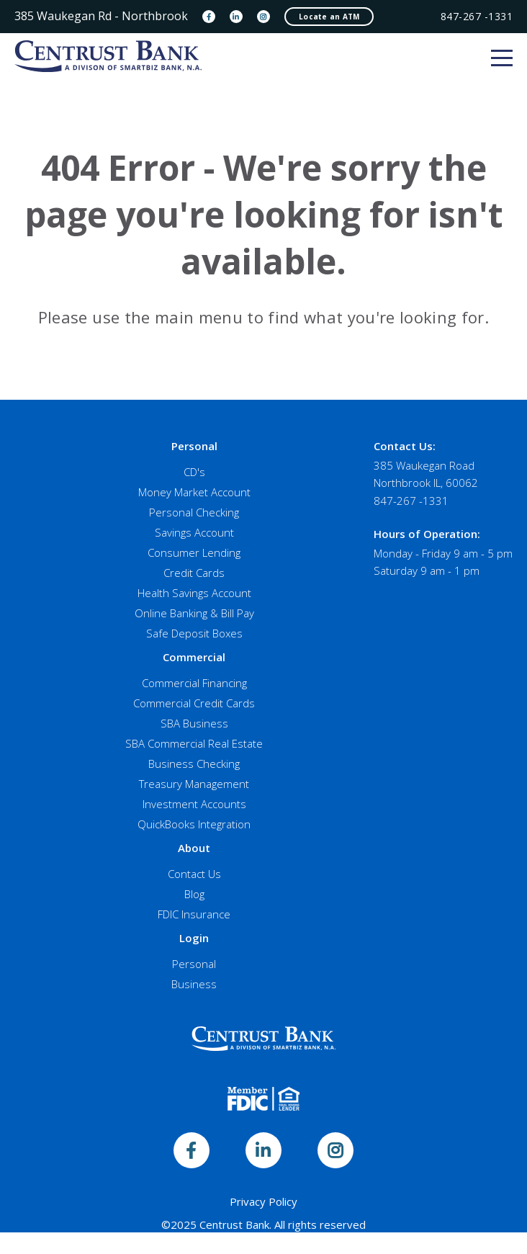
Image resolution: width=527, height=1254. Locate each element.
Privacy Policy (263, 1201)
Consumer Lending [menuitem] (194, 552)
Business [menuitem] (194, 984)
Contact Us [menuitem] (194, 873)
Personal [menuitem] (194, 446)
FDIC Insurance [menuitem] (194, 914)
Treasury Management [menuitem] (194, 783)
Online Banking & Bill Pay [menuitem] (194, 613)
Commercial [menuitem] (194, 657)
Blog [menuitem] (194, 894)
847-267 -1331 (477, 16)
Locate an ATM (329, 17)
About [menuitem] (194, 848)
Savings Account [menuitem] (194, 532)
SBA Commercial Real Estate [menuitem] (194, 743)
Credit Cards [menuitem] (194, 572)
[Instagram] (263, 16)
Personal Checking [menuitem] (194, 512)
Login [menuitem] (194, 938)
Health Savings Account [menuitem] (194, 593)
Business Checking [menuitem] (194, 763)
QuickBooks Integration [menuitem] (194, 824)
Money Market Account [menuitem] (194, 492)
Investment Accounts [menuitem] (194, 804)
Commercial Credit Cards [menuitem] (194, 703)
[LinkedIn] (236, 16)
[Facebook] (208, 16)
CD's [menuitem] (194, 472)
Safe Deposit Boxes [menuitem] (194, 633)
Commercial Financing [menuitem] (194, 683)
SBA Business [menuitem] (194, 723)
